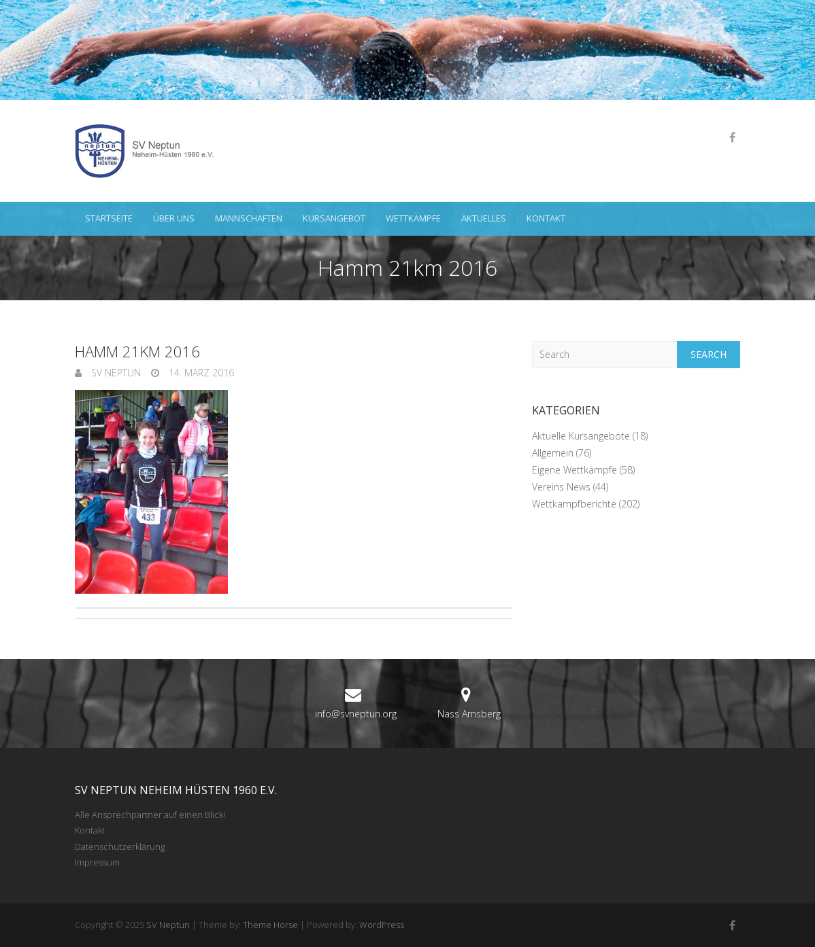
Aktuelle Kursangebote (581, 435)
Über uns (174, 218)
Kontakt (546, 218)
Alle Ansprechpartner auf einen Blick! (150, 814)
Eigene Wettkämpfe (574, 469)
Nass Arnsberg (469, 713)
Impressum (97, 862)
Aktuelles (483, 218)
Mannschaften (248, 218)
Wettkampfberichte (574, 503)
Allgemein (552, 452)
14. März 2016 (200, 372)
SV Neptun (114, 372)
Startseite (109, 218)
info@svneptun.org (356, 713)
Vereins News (561, 486)
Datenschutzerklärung (120, 846)
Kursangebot (334, 218)
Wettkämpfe (413, 218)
